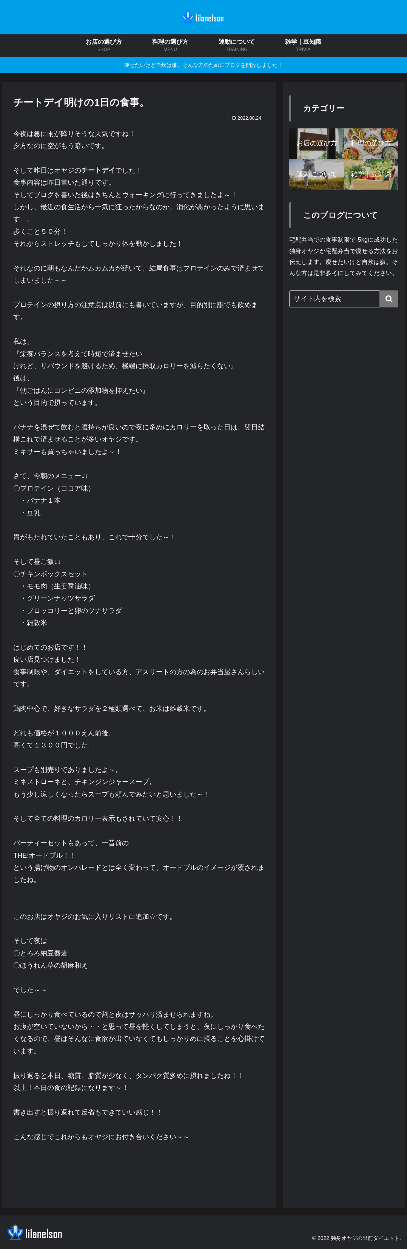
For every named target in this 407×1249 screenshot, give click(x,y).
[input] (343, 298)
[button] (388, 298)
